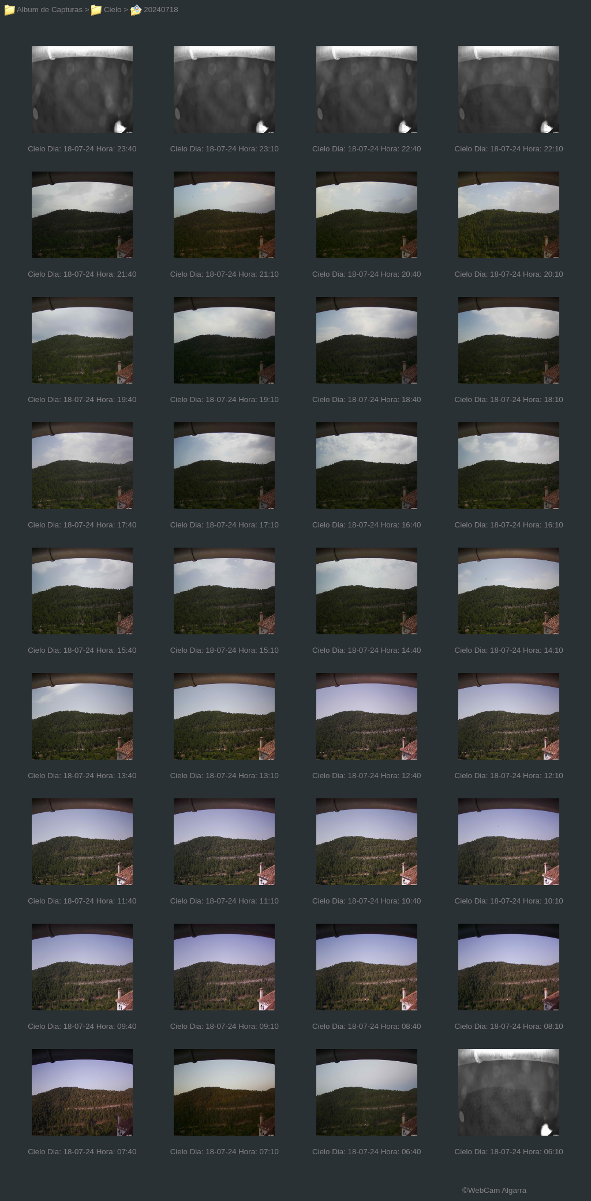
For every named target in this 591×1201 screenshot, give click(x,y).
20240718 (154, 9)
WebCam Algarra (497, 1190)
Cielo (106, 9)
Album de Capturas (44, 9)
